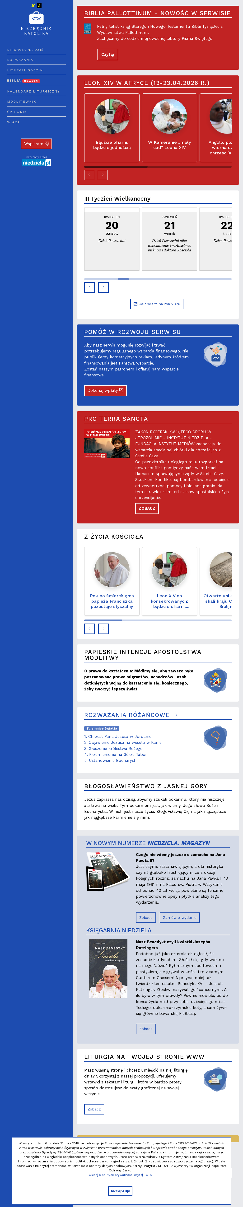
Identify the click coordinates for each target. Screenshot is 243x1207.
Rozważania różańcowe (131, 715)
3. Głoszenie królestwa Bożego (113, 748)
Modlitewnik (21, 101)
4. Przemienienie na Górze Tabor (115, 754)
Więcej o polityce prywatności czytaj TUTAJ (121, 1175)
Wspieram (36, 143)
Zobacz (146, 917)
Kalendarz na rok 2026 (157, 304)
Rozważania (20, 60)
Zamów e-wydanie (179, 917)
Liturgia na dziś (25, 49)
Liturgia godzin (25, 70)
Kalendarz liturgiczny (33, 91)
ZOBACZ (147, 508)
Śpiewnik (17, 112)
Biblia (23, 80)
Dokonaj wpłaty (105, 390)
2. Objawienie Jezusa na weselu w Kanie (123, 742)
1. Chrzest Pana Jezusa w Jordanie (117, 736)
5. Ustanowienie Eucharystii (110, 760)
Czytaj (107, 54)
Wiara (13, 122)
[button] (89, 175)
